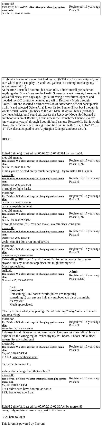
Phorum (40, 423)
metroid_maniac (12, 157)
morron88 (8, 3)
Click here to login (13, 417)
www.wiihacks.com (25, 357)
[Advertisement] (51, 47)
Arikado (7, 270)
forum (11, 423)
